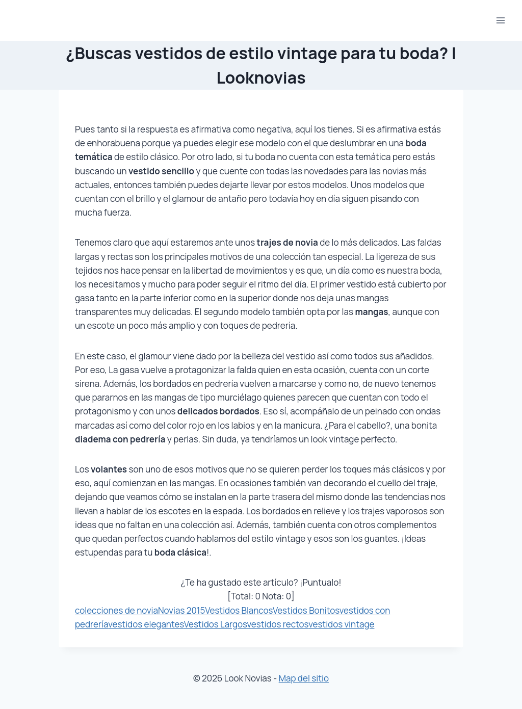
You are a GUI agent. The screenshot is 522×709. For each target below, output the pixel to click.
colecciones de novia (116, 610)
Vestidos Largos (215, 624)
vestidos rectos (278, 624)
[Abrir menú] (500, 20)
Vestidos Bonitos (306, 610)
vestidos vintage (341, 624)
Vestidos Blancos (239, 610)
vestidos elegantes (146, 624)
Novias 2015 (181, 610)
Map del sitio (304, 678)
